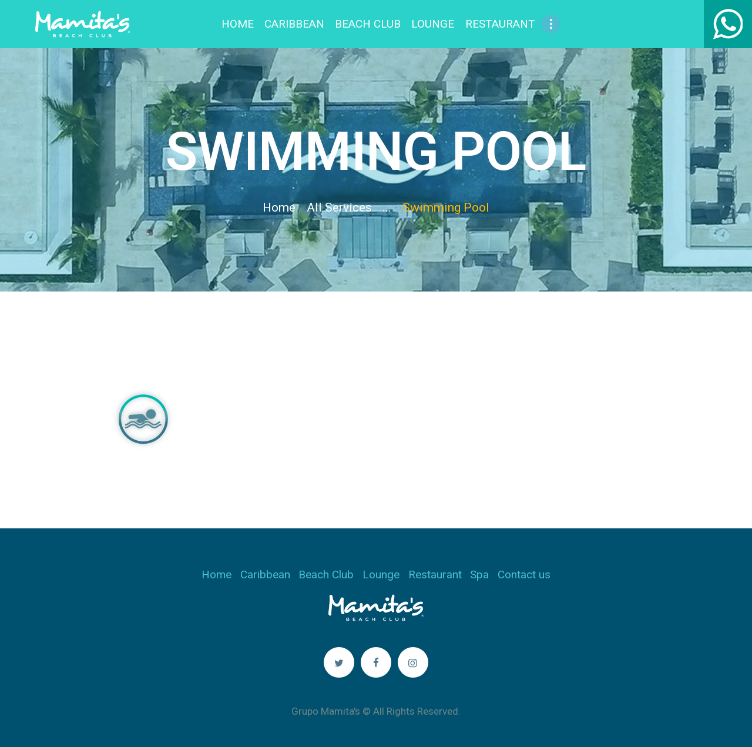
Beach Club (326, 574)
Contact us (524, 574)
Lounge (381, 574)
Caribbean (265, 574)
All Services (339, 207)
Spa (479, 574)
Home (279, 207)
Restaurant (435, 574)
